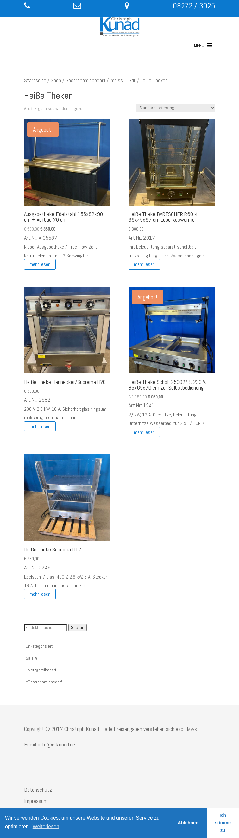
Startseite (35, 80)
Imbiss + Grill (123, 80)
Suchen (77, 627)
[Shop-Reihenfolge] (175, 108)
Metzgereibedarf (42, 670)
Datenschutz (38, 789)
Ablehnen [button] (188, 822)
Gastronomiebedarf (85, 80)
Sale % (32, 658)
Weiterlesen (46, 826)
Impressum (36, 800)
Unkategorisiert (39, 646)
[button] (199, 45)
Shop (56, 80)
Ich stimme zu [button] (223, 823)
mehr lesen (39, 264)
